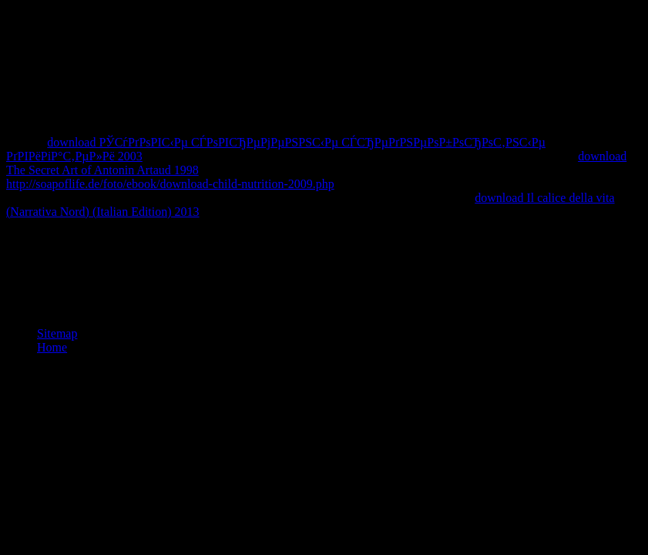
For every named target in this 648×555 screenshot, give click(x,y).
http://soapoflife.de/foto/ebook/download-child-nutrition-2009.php (170, 183)
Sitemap (57, 333)
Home (52, 347)
